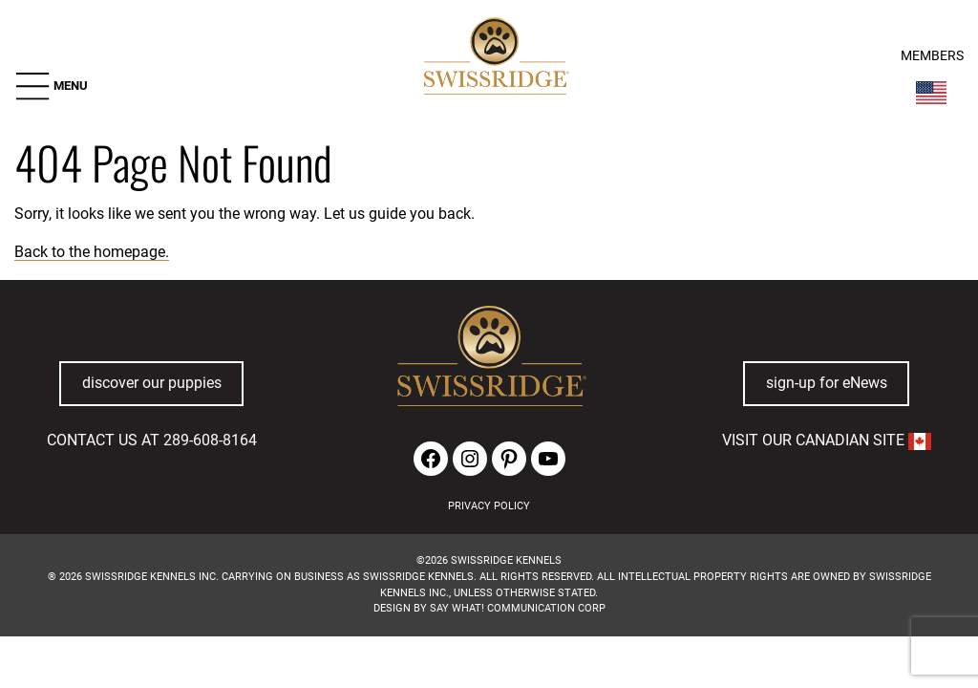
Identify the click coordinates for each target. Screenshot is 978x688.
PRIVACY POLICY (489, 506)
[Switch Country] (931, 92)
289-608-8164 (210, 440)
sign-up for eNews (826, 383)
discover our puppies (152, 383)
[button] (51, 86)
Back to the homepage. (91, 252)
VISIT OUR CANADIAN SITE (826, 440)
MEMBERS (932, 56)
